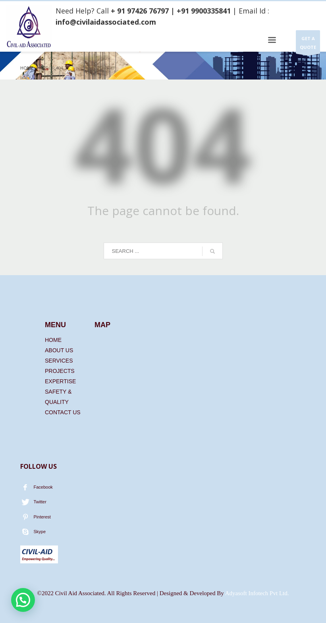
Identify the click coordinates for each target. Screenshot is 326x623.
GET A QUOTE (308, 44)
